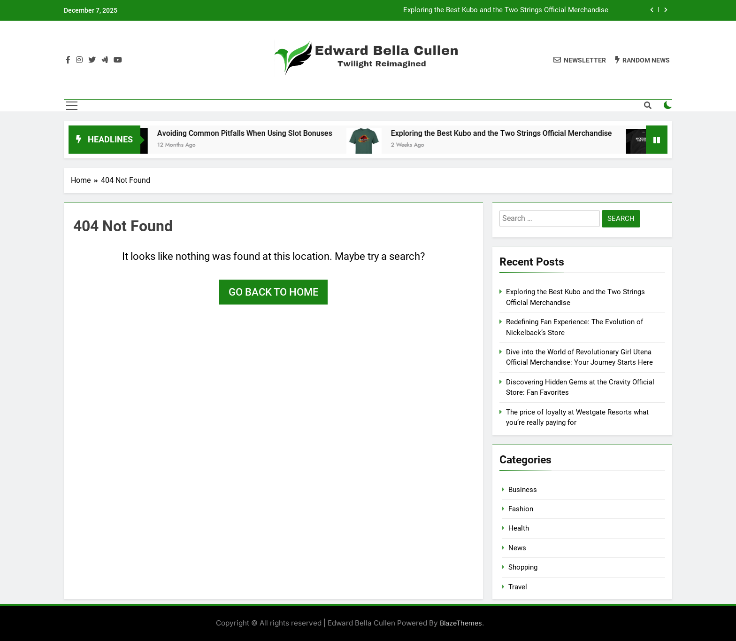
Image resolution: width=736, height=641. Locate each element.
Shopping (522, 567)
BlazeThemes (461, 623)
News (517, 548)
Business (522, 489)
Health (518, 528)
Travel (517, 587)
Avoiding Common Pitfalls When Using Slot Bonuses (250, 133)
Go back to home (273, 292)
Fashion (520, 509)
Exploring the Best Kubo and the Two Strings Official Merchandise (505, 10)
